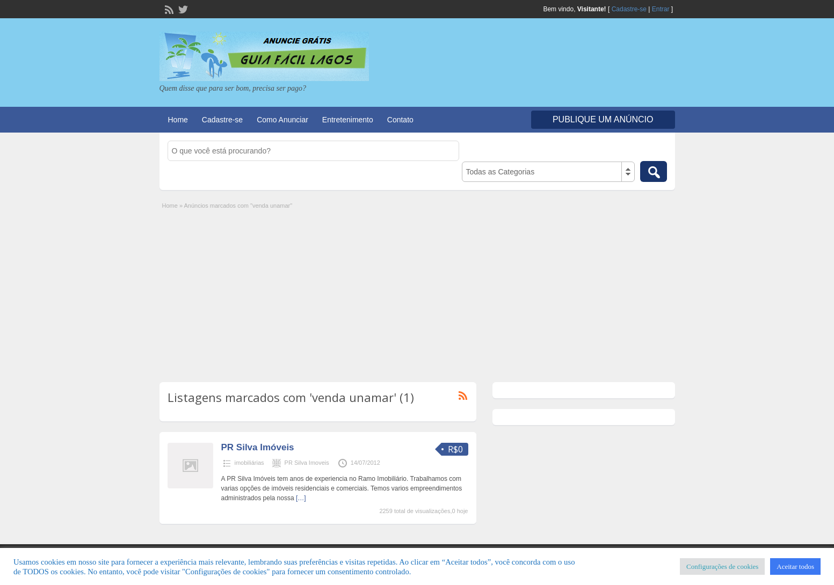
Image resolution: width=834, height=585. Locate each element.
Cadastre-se (629, 9)
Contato (400, 119)
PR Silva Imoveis (307, 462)
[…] (301, 498)
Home (178, 119)
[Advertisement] (417, 291)
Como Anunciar (282, 119)
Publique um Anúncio (603, 119)
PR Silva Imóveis (257, 447)
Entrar (661, 9)
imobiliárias (249, 462)
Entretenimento (347, 119)
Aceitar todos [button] (795, 566)
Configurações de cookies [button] (722, 566)
